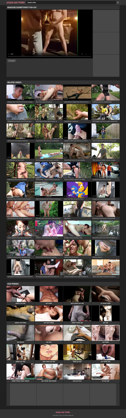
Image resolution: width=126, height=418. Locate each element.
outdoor (12, 61)
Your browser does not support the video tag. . (49, 34)
